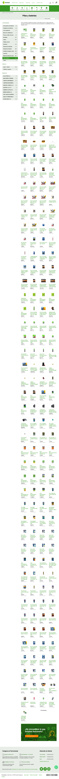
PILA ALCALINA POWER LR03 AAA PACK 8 (52, 216)
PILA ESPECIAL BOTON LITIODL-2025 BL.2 (43, 62)
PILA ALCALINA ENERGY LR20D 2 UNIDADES (24, 271)
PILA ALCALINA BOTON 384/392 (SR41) (43, 174)
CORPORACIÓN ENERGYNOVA (9, 83)
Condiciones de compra (16, 769)
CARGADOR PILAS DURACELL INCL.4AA (52, 383)
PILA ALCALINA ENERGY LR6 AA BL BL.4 (52, 661)
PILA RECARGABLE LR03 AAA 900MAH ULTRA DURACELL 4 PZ (24, 397)
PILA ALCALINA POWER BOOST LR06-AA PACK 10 (43, 285)
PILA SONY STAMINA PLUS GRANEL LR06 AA (52, 425)
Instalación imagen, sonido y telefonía (10, 51)
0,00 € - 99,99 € (9, 67)
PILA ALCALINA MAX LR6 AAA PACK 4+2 (24, 202)
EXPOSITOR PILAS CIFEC (33, 703)
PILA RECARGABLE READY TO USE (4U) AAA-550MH (52, 480)
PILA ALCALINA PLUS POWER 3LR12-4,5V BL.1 (52, 160)
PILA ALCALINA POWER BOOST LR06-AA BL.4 (43, 271)
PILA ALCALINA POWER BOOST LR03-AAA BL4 (52, 271)
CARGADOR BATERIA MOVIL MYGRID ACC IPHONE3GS (33, 411)
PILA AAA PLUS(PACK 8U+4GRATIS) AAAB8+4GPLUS (43, 689)
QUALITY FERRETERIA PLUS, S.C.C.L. (10, 97)
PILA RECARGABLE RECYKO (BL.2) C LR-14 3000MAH (33, 480)
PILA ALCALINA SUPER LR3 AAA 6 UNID (25, 341)
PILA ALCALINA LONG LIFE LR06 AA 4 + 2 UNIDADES (33, 160)
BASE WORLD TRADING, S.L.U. (9, 78)
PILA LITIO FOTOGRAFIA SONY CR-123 (52, 522)
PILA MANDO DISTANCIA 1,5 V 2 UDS (24, 522)
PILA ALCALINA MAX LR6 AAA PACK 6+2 (33, 202)
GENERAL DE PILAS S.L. (9, 90)
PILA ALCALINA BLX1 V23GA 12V (34, 689)
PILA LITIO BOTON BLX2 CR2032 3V (33, 536)
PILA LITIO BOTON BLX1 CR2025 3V (51, 536)
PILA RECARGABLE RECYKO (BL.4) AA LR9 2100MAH (52, 466)
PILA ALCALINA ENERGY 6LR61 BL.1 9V (43, 661)
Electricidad (22, 8)
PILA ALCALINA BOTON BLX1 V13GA (33, 675)
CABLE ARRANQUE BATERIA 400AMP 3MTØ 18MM (34, 383)
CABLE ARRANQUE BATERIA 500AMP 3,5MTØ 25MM (24, 383)
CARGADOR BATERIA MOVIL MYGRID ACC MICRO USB (43, 411)
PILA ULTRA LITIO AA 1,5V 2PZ (43, 243)
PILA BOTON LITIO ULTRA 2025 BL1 (25, 592)
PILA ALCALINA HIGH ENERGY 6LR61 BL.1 (24, 661)
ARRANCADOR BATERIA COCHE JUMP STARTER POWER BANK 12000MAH (52, 313)
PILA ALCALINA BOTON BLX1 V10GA (43, 675)
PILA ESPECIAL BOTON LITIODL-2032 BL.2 (52, 62)
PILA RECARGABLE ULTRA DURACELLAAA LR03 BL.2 (24, 411)
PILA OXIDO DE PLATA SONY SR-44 (52, 494)
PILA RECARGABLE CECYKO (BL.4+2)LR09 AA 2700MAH (34, 90)
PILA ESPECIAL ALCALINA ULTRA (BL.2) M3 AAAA (52, 564)
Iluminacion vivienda (9, 49)
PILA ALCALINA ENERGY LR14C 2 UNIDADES (52, 257)
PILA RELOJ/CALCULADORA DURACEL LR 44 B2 (25, 453)
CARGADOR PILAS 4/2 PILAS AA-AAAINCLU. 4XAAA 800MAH (24, 90)
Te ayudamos (32, 736)
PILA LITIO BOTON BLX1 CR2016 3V (24, 550)
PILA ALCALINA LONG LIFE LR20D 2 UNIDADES (43, 257)
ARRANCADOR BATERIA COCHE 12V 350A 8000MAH (43, 369)
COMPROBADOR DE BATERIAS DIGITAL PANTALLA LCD (33, 257)
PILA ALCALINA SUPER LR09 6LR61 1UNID (24, 327)
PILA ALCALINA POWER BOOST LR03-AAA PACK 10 (52, 285)
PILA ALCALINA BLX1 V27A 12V (24, 689)
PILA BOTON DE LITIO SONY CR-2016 (33, 620)
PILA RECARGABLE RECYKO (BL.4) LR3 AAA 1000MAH (43, 90)
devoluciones (27, 769)
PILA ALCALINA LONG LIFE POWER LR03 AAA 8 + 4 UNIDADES (43, 397)
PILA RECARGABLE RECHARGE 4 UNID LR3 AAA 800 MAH (43, 299)
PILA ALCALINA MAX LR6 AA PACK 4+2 (33, 188)
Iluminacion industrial (9, 46)
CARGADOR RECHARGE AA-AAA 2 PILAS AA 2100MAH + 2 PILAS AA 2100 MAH (24, 299)
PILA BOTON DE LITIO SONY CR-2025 (24, 620)
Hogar (32, 8)
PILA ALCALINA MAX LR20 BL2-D (52, 619)
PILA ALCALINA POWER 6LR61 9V (52, 201)
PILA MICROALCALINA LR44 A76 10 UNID (53, 355)
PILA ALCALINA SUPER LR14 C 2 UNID (52, 341)
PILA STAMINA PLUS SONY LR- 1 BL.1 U (43, 425)
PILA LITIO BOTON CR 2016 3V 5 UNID (33, 355)
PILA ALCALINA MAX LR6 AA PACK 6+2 (43, 188)
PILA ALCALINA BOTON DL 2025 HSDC (43, 118)
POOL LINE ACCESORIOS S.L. (9, 94)
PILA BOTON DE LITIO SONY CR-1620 (24, 606)
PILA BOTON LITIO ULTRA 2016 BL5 (34, 592)
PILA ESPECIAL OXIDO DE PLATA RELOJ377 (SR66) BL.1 (43, 76)
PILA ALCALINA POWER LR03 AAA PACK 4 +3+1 (43, 216)
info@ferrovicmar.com (44, 761)
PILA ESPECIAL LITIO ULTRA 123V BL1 (43, 564)
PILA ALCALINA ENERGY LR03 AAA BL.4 (24, 675)
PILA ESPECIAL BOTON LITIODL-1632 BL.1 (24, 62)
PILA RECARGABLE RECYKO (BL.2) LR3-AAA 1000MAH (24, 104)
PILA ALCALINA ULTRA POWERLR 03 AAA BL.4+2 (52, 76)
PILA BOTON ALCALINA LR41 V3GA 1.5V (43, 230)
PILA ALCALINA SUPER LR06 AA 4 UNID (34, 327)
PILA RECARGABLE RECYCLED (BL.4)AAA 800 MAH (24, 49)
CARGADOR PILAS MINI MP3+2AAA (23, 717)
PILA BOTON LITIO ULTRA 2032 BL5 (43, 578)
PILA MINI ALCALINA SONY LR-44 (43, 508)
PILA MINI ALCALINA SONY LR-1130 (24, 508)
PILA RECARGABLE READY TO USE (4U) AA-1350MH (43, 480)
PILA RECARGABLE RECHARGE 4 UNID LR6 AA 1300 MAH (52, 299)
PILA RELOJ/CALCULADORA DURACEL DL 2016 (43, 453)
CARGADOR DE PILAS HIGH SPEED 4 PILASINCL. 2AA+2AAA (43, 49)
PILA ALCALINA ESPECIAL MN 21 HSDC (24, 132)
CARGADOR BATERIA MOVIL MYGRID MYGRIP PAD (24, 425)
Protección (46, 8)
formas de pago (34, 769)
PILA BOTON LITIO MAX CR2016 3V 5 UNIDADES (23, 257)
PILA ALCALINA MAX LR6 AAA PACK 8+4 (43, 202)
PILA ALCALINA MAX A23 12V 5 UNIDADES (52, 244)
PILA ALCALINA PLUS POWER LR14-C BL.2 (33, 132)
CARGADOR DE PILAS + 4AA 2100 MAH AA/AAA (25, 174)
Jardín (37, 8)
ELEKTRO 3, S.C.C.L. (9, 87)
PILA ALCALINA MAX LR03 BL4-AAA (33, 634)
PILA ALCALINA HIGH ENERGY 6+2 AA (53, 634)
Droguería (17, 8)
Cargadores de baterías (9, 28)
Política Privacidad (33, 774)
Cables (9, 40)
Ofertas (28, 2)
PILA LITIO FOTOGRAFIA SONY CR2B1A (43, 522)
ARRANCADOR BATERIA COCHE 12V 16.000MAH (33, 369)
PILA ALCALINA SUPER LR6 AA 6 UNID (33, 341)
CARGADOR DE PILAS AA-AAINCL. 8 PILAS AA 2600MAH (24, 35)
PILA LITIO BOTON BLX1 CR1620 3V (33, 550)
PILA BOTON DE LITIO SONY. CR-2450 (43, 592)
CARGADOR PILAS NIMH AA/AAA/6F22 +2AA (52, 703)
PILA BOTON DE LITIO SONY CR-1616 (43, 606)
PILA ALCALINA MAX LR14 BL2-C (24, 633)
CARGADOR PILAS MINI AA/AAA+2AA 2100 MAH (52, 174)
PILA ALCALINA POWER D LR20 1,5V (33, 216)
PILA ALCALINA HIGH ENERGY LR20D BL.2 (33, 647)
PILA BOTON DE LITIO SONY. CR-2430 (52, 592)
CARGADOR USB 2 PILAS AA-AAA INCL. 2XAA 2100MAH (43, 703)
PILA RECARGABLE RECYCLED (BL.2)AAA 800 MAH (43, 35)
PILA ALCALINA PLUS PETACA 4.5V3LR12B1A (52, 48)
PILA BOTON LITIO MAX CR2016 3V (23, 244)
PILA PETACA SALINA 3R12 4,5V (33, 244)
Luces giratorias (9, 30)
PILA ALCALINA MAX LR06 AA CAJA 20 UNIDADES (33, 146)
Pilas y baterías (9, 58)
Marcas (22, 2)
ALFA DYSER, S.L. (9, 76)
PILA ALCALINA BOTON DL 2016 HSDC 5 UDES (33, 174)
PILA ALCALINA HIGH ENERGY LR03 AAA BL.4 (52, 647)
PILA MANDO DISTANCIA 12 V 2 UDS (34, 522)
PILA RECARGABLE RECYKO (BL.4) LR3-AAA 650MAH (43, 104)
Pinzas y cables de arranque (9, 35)
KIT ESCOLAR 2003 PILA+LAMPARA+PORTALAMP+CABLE (53, 689)
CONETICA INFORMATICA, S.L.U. (10, 81)
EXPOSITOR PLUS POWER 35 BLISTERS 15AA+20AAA (24, 703)
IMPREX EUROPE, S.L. (9, 92)
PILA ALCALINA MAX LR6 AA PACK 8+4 (52, 188)
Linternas (9, 53)
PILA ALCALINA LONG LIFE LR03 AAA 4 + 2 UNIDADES (24, 160)
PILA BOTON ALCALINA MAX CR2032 (52, 230)
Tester (9, 60)
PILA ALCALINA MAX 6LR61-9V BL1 (43, 620)
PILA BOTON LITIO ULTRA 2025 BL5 (52, 578)
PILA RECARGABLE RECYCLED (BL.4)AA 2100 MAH (52, 35)
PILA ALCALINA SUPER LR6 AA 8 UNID (43, 341)
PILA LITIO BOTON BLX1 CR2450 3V (51, 550)
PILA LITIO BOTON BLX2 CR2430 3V (24, 536)
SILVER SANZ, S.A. (9, 99)
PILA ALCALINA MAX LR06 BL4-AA (43, 634)
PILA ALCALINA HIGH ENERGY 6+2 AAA (25, 647)
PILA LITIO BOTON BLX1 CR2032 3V (42, 536)
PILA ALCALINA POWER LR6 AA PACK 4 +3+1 (24, 230)
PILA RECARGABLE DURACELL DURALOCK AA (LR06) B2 (33, 494)
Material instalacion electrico (9, 56)
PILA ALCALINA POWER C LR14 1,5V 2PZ (24, 216)
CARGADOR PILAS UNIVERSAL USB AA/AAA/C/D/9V (52, 90)
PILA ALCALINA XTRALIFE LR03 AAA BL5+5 (24, 146)
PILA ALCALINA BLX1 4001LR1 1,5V (52, 675)
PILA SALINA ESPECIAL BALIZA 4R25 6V (24, 439)
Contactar (40, 2)
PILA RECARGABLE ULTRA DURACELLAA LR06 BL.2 (52, 397)
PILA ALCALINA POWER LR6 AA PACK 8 (33, 230)
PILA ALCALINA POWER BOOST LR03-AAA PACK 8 (33, 285)
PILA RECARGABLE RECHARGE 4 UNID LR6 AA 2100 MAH (24, 313)
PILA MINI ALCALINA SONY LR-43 (33, 508)
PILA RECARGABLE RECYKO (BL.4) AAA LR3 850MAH (43, 466)
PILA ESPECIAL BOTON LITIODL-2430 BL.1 (24, 76)
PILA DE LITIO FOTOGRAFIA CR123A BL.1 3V (33, 578)
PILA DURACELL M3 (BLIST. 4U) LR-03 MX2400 (24, 578)
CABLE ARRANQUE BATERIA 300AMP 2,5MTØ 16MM (52, 369)
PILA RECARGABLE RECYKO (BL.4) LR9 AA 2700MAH (24, 466)
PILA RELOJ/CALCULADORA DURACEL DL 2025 (34, 453)
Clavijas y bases (9, 42)
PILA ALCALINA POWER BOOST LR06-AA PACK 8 (24, 285)
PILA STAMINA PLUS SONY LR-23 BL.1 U (33, 425)
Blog (33, 2)
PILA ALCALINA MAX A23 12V (24, 187)
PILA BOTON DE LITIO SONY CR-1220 (33, 606)
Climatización (12, 8)
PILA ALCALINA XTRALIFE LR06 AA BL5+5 (52, 132)
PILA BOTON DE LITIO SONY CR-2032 (52, 606)
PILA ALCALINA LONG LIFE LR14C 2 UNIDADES (34, 271)
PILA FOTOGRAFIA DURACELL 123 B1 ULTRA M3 (33, 564)
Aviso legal (26, 774)
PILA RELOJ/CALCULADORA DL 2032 (53, 452)
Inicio (7, 12)
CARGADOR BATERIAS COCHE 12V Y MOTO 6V (43, 383)
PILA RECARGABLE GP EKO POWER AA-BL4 (24, 494)
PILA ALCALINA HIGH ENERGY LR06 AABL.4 (33, 661)
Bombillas (9, 37)
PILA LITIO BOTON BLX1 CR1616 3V (42, 550)
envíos (23, 769)
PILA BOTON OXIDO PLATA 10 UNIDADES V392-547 (52, 146)
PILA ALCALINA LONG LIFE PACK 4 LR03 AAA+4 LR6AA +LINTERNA (43, 313)
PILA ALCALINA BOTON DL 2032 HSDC (52, 118)
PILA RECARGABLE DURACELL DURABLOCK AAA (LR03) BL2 (43, 494)
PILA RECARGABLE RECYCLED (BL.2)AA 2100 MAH (33, 35)
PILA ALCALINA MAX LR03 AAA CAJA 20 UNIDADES (43, 146)
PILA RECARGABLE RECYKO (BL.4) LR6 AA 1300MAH (52, 104)
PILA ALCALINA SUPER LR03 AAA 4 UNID (52, 327)
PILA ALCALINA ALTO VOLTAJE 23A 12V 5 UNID (33, 313)
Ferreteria (27, 8)
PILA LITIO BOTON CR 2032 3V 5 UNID (43, 355)
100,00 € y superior (9, 69)
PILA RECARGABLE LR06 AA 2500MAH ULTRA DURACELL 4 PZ (33, 397)
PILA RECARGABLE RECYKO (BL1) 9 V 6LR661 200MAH (34, 118)
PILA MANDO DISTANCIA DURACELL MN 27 (52, 508)
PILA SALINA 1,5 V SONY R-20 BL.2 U (34, 439)
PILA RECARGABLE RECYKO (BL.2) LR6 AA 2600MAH (34, 104)
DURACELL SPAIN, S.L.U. (9, 85)
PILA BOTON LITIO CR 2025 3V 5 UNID (24, 355)
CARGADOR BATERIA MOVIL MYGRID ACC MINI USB (53, 411)
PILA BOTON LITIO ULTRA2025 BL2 (34, 48)
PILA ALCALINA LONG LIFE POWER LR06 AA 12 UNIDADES (24, 369)
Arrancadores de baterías (9, 26)
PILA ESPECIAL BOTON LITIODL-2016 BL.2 (33, 62)
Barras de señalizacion (9, 33)
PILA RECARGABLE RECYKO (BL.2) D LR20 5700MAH (24, 480)
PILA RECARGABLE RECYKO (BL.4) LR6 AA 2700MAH (24, 118)
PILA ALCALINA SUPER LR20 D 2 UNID (43, 327)
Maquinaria (41, 8)
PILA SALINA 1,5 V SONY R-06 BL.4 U (52, 439)
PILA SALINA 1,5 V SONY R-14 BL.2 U (43, 439)
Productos (15, 2)
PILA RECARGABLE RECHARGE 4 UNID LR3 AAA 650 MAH (33, 299)
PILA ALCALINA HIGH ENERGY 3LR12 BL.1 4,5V (43, 647)
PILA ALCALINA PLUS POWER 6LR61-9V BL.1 (43, 160)
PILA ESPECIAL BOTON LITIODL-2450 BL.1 (33, 76)
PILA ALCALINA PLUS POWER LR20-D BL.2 (43, 132)
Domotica (9, 44)
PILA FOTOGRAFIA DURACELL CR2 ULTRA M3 (24, 564)
